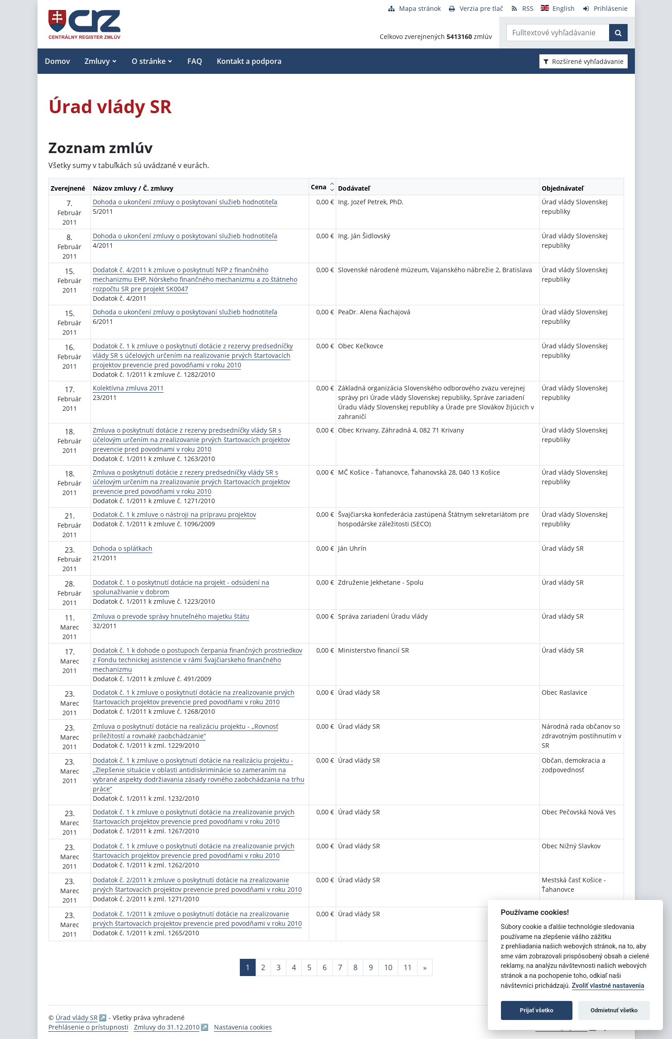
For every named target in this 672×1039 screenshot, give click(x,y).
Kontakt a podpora (249, 61)
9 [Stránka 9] (371, 967)
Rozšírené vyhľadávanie (583, 61)
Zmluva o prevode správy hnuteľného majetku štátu (171, 616)
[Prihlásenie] (605, 8)
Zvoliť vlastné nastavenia (608, 986)
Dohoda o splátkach (123, 548)
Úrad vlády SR (77, 1017)
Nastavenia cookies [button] (243, 1027)
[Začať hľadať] (618, 32)
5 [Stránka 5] (309, 967)
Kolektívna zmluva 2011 (128, 388)
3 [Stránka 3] (278, 967)
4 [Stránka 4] (294, 967)
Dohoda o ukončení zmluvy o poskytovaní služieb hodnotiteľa (185, 201)
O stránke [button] (149, 61)
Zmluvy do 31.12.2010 (167, 1027)
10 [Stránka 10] (388, 967)
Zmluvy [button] (97, 61)
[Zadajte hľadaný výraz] (558, 32)
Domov (57, 61)
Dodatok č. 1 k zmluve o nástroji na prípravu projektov (174, 514)
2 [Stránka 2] (263, 967)
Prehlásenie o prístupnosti (88, 1027)
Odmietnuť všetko (614, 1010)
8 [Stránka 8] (355, 967)
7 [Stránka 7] (340, 967)
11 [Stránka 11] (408, 967)
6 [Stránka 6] (325, 967)
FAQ (194, 61)
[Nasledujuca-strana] (425, 967)
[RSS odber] (522, 8)
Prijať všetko (536, 1010)
